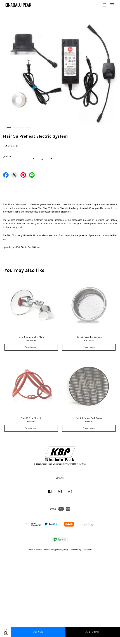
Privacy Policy (49, 550)
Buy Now (38, 632)
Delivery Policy (62, 550)
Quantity (7, 156)
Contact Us (87, 550)
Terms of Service (35, 550)
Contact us (60, 478)
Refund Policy (75, 550)
